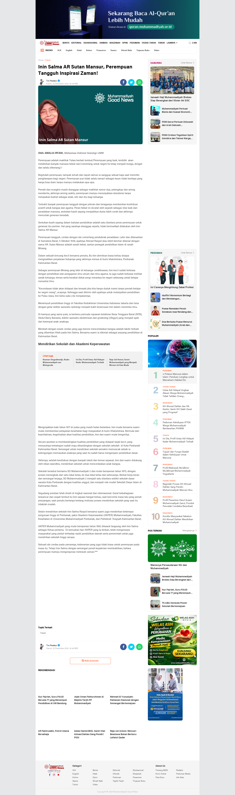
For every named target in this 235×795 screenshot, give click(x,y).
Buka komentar (90, 660)
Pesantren (101, 50)
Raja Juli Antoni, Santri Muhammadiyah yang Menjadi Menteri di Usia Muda (123, 362)
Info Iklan (180, 778)
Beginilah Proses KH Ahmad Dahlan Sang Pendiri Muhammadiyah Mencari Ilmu (178, 487)
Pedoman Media (183, 774)
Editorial (76, 43)
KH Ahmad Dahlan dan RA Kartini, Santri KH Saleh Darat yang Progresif (177, 409)
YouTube (58, 776)
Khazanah (115, 43)
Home (40, 60)
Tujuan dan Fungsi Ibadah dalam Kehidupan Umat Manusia (176, 455)
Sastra (113, 50)
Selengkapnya (188, 531)
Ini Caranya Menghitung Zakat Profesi (172, 287)
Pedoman (135, 43)
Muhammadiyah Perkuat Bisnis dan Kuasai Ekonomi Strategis (176, 111)
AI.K (59, 50)
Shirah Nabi (126, 50)
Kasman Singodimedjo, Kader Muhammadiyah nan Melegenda (56, 362)
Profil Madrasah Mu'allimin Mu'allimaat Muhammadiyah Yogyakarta (177, 471)
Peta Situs (160, 778)
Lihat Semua (186, 63)
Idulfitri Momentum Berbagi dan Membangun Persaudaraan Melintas (176, 297)
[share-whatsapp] (139, 82)
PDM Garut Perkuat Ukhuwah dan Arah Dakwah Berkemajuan (177, 124)
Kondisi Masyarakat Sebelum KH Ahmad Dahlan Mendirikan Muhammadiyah (178, 519)
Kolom (89, 50)
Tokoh (161, 43)
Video (156, 50)
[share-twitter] (131, 82)
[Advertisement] (90, 398)
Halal (79, 50)
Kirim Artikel (161, 774)
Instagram (54, 776)
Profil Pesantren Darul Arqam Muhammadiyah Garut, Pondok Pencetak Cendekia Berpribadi (178, 503)
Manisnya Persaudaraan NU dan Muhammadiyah (168, 567)
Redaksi (179, 770)
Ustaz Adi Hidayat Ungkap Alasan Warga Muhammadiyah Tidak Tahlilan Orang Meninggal (178, 393)
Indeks (46, 50)
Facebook (49, 776)
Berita (66, 43)
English (69, 50)
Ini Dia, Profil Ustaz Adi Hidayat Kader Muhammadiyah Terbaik (90, 361)
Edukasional (91, 43)
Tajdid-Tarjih (149, 43)
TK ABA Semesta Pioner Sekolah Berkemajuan (174, 605)
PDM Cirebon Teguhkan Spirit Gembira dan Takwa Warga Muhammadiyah (177, 137)
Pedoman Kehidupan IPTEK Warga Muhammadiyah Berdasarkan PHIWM (177, 425)
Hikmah (104, 43)
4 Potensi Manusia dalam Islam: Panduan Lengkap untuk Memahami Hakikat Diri (178, 377)
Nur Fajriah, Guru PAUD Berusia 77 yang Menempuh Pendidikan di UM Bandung (176, 592)
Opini (125, 43)
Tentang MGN (162, 770)
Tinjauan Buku (142, 50)
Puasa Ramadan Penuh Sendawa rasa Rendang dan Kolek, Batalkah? (176, 311)
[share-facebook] (123, 82)
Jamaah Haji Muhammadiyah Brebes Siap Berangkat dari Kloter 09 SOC (170, 99)
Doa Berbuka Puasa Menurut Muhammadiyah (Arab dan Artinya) (177, 324)
